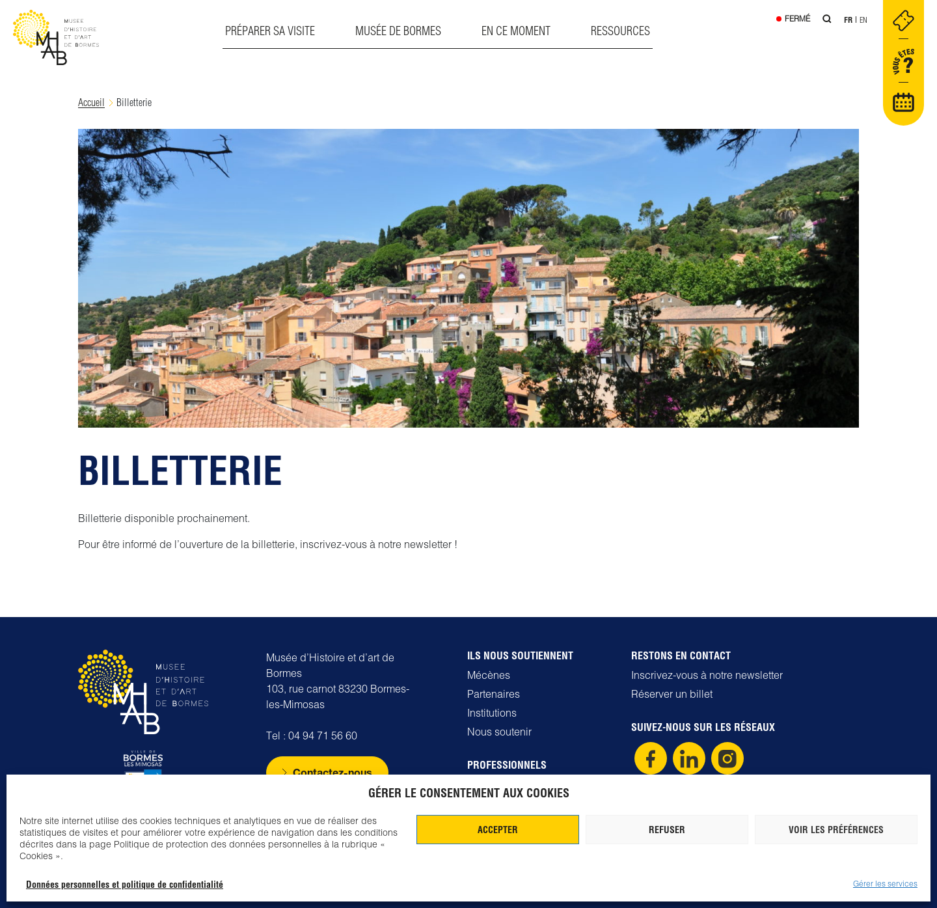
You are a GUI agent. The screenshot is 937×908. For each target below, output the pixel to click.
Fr (848, 20)
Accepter (498, 830)
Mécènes (488, 674)
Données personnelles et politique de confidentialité (124, 884)
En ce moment (516, 30)
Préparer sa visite (270, 30)
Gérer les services (885, 883)
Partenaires (493, 693)
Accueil (91, 102)
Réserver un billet (672, 693)
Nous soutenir (499, 731)
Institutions (492, 712)
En (863, 20)
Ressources (620, 30)
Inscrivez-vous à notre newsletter (707, 674)
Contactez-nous (332, 772)
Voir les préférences (836, 830)
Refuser (667, 830)
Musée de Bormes (398, 30)
